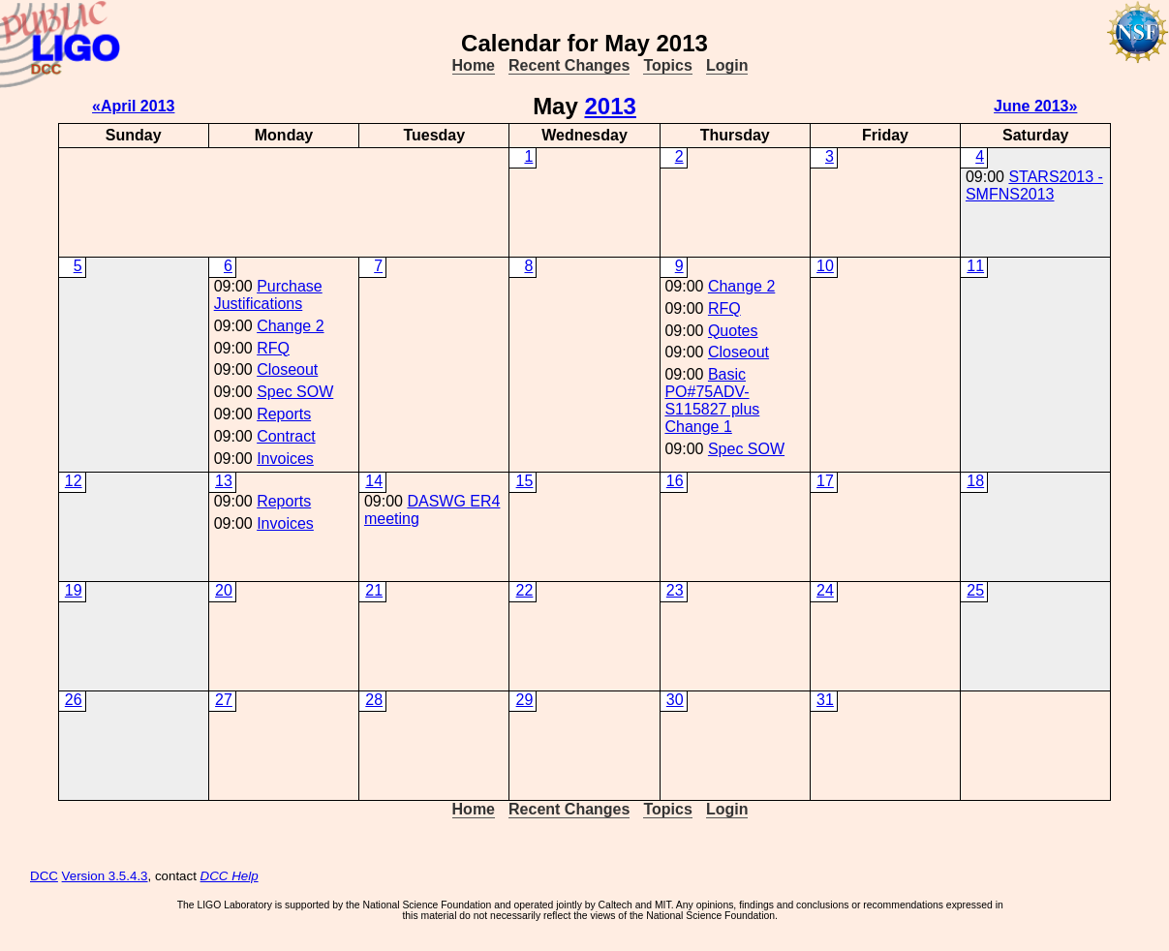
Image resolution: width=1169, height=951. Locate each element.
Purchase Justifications (268, 295)
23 (675, 590)
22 (525, 590)
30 (675, 699)
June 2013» (1035, 106)
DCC (44, 876)
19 (73, 590)
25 (975, 590)
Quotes (733, 330)
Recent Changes (569, 65)
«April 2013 (133, 106)
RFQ (273, 348)
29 (525, 699)
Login (727, 65)
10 (825, 266)
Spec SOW (295, 391)
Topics (667, 65)
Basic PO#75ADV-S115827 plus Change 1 (711, 400)
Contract (286, 436)
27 (223, 699)
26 (73, 699)
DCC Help (229, 876)
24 (825, 590)
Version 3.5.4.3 (105, 876)
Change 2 (290, 326)
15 (525, 481)
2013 (609, 106)
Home (473, 65)
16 (675, 481)
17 (825, 481)
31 (825, 699)
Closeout (287, 369)
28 (374, 699)
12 (73, 481)
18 (975, 481)
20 (223, 590)
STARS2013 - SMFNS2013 (1034, 185)
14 (374, 481)
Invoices (285, 458)
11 (975, 266)
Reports (284, 414)
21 (374, 590)
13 (223, 481)
